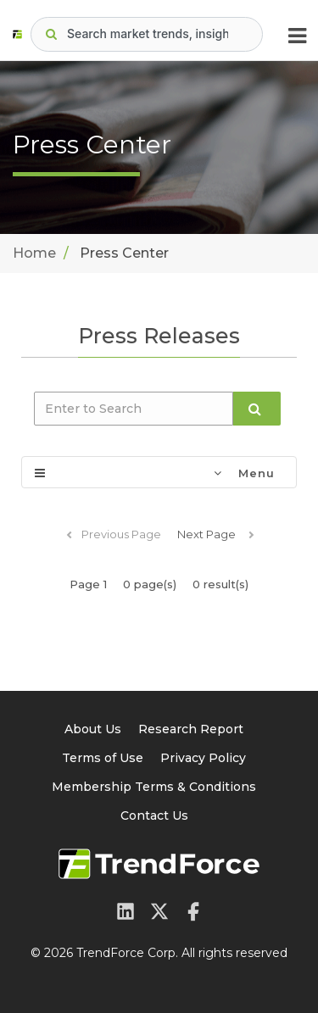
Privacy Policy (203, 757)
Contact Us (154, 815)
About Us (92, 729)
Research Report (190, 729)
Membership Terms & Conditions (154, 786)
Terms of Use (102, 757)
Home (34, 253)
